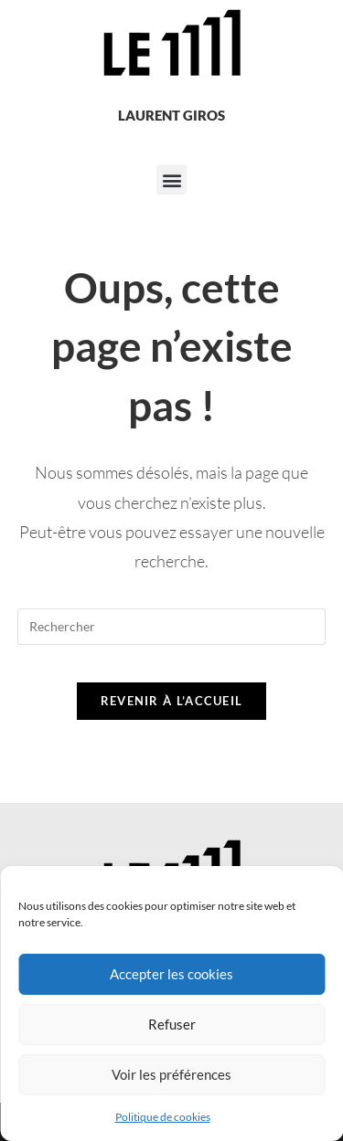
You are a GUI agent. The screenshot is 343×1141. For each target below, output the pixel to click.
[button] (171, 179)
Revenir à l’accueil (172, 700)
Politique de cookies (162, 1117)
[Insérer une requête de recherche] (172, 626)
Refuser (172, 1024)
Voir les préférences (171, 1074)
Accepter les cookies (171, 974)
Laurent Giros (171, 115)
